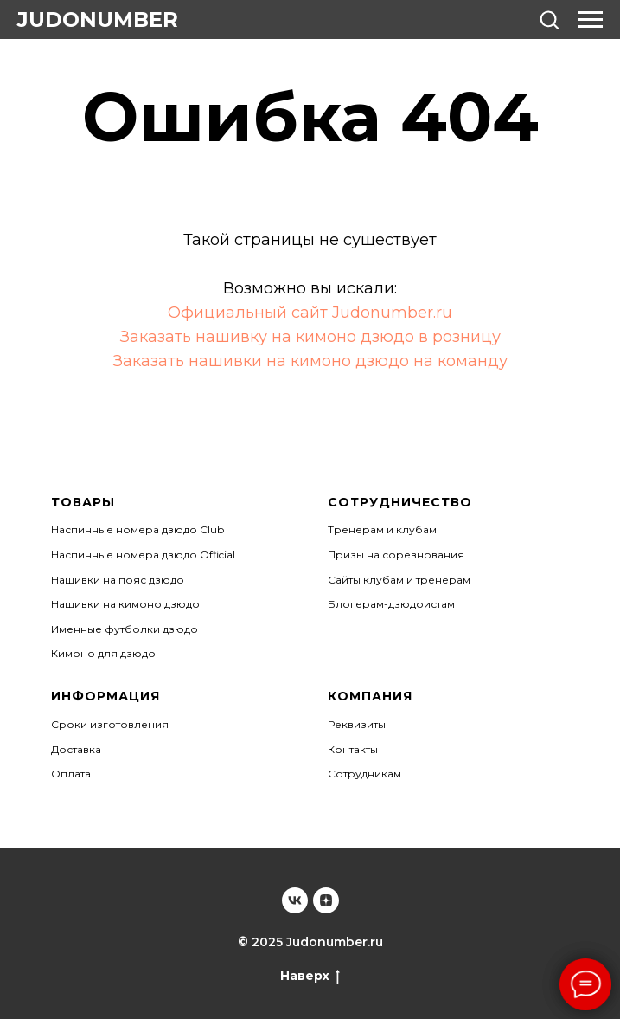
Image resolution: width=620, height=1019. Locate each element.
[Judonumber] (295, 900)
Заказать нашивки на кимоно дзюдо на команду (310, 361)
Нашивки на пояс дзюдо (117, 579)
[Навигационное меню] (590, 20)
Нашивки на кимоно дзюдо (125, 603)
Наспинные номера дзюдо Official (143, 554)
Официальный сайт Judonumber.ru (310, 312)
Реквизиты (357, 724)
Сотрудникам (364, 773)
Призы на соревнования (396, 554)
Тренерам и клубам (382, 529)
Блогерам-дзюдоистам (391, 603)
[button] (549, 19)
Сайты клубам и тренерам (399, 579)
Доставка (76, 749)
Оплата (71, 773)
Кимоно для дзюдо (103, 653)
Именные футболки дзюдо (124, 628)
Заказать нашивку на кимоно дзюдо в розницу (310, 336)
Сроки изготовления (110, 724)
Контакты (353, 749)
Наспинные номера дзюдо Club (137, 529)
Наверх (310, 976)
